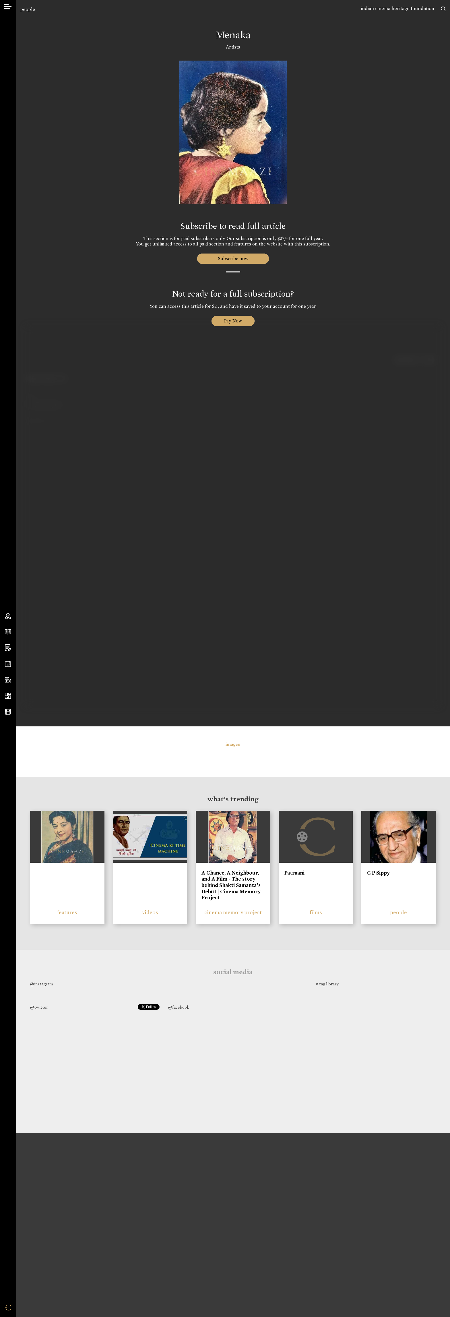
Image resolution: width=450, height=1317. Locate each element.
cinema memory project (233, 912)
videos (150, 912)
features (67, 912)
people (27, 9)
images (233, 744)
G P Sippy (378, 873)
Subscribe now (233, 258)
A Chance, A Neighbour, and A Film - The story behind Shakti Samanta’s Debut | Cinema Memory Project (231, 885)
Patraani (294, 873)
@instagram (41, 984)
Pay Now (233, 321)
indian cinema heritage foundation (397, 8)
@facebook (178, 1007)
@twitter (39, 1007)
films (316, 912)
